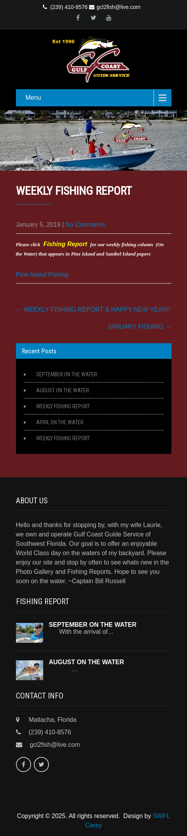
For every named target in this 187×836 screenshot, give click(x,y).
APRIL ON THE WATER (60, 422)
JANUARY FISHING (139, 326)
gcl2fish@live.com (114, 7)
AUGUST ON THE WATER (62, 390)
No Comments (85, 224)
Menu (33, 97)
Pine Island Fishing (42, 274)
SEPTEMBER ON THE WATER (66, 374)
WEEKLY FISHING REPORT (63, 406)
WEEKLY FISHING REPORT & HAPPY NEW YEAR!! (93, 309)
